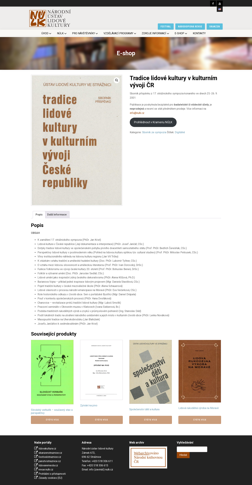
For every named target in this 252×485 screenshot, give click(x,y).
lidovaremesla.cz (48, 465)
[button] (117, 80)
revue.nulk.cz (46, 469)
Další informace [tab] (57, 214)
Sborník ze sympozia (154, 132)
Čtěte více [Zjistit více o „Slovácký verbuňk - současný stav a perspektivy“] (52, 420)
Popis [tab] (39, 214)
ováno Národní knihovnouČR (148, 457)
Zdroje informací (156, 33)
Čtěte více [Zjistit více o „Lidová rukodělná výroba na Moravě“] (199, 420)
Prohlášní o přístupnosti (52, 473)
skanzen (214, 26)
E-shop (181, 33)
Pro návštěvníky (85, 33)
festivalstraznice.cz (50, 456)
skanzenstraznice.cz (50, 452)
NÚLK (62, 33)
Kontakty (199, 33)
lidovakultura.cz (47, 448)
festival (166, 26)
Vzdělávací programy (120, 33)
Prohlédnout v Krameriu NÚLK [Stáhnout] (153, 122)
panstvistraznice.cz (50, 461)
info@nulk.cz (137, 113)
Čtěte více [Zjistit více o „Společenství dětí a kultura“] (150, 420)
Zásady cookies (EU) (50, 477)
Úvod (46, 33)
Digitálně (180, 132)
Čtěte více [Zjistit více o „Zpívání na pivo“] (101, 420)
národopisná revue (190, 26)
